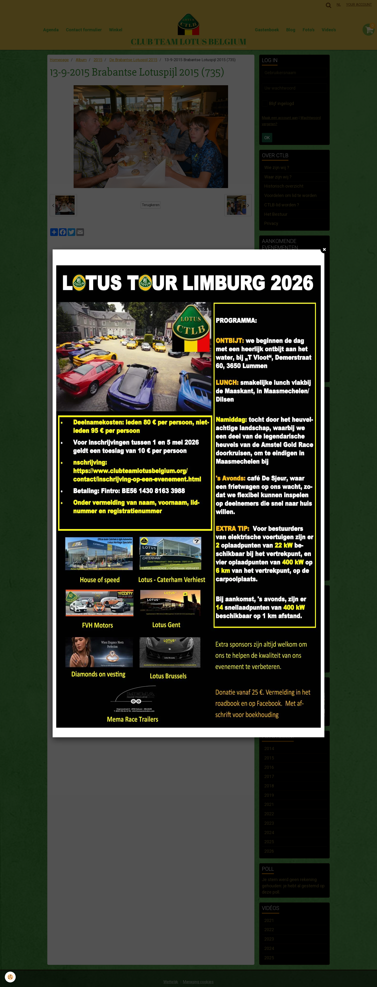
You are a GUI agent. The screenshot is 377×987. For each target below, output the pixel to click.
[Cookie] (10, 977)
